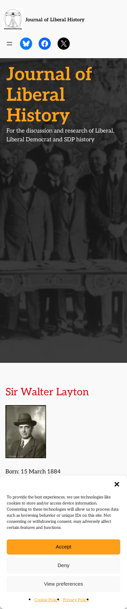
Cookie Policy (47, 600)
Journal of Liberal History (54, 20)
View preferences (63, 584)
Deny (63, 565)
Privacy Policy (76, 600)
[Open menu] (9, 44)
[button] (116, 484)
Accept (63, 546)
